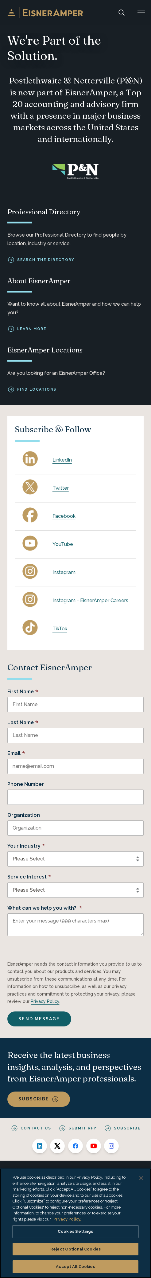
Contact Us (36, 1128)
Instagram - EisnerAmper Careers (90, 600)
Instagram (64, 572)
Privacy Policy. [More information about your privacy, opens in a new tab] (67, 1219)
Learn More (31, 329)
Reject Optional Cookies (75, 1249)
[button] (141, 12)
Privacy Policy (45, 1001)
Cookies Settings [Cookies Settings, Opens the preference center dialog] (75, 1231)
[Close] (141, 1178)
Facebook (64, 516)
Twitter (60, 488)
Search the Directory (46, 259)
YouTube (62, 544)
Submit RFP (82, 1128)
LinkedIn (62, 460)
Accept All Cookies (75, 1266)
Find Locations (36, 389)
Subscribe (33, 1098)
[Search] (121, 12)
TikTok (59, 629)
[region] (75, 1223)
